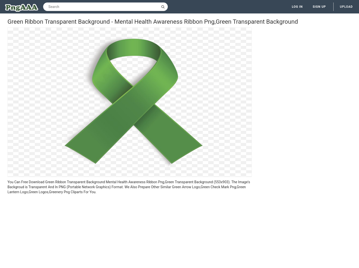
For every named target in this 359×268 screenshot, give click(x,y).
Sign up (319, 6)
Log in (297, 6)
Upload (346, 6)
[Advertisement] (129, 232)
